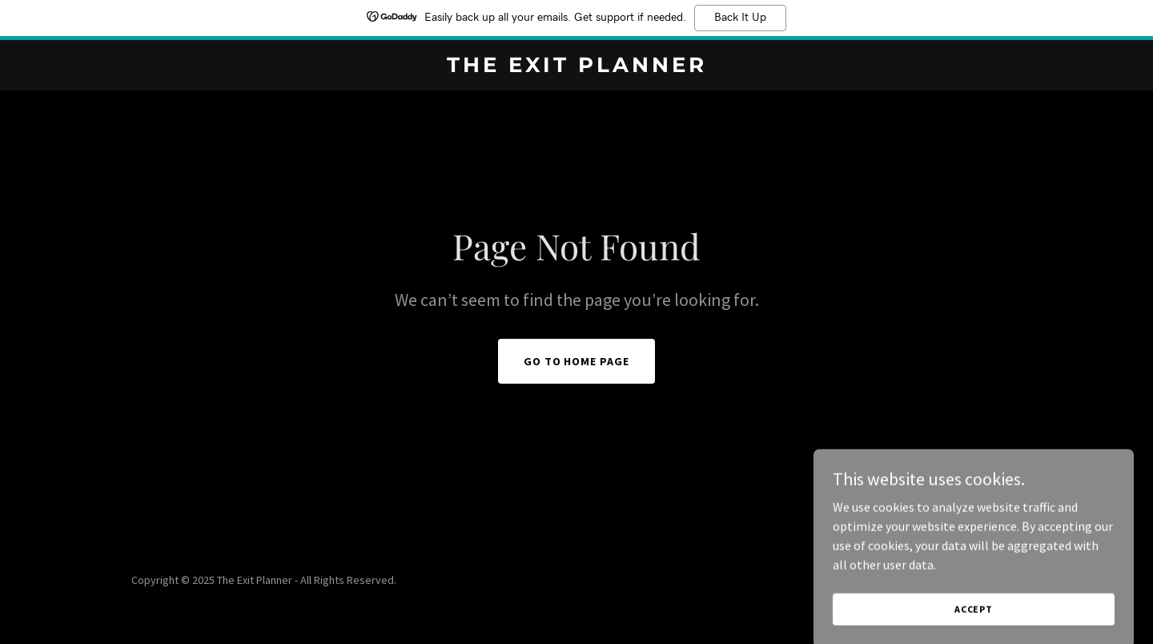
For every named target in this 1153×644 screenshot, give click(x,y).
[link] (576, 67)
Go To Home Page (577, 361)
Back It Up (740, 17)
